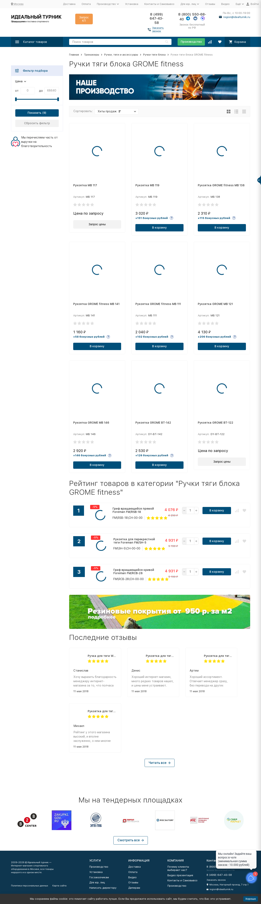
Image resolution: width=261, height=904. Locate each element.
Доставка (69, 4)
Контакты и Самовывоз (159, 4)
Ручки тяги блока (154, 54)
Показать (34, 112)
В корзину (159, 227)
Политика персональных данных (29, 885)
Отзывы (210, 4)
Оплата (86, 4)
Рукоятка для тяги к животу (160, 655)
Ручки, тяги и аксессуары (121, 54)
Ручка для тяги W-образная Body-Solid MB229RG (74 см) (102, 655)
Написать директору (102, 887)
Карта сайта (59, 885)
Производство (191, 41)
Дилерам (134, 887)
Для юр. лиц (97, 882)
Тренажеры (91, 54)
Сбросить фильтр (37, 123)
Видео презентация (180, 875)
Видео (225, 4)
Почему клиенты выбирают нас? (178, 868)
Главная (74, 54)
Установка (131, 4)
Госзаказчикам (99, 877)
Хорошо (250, 898)
